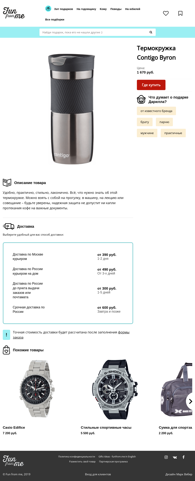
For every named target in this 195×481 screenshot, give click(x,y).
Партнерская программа (113, 461)
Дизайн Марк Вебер (178, 474)
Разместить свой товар (82, 461)
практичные (173, 133)
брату (145, 122)
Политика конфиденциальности (76, 456)
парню (164, 122)
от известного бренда (156, 111)
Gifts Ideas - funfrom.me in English (117, 456)
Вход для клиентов (98, 474)
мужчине (147, 133)
